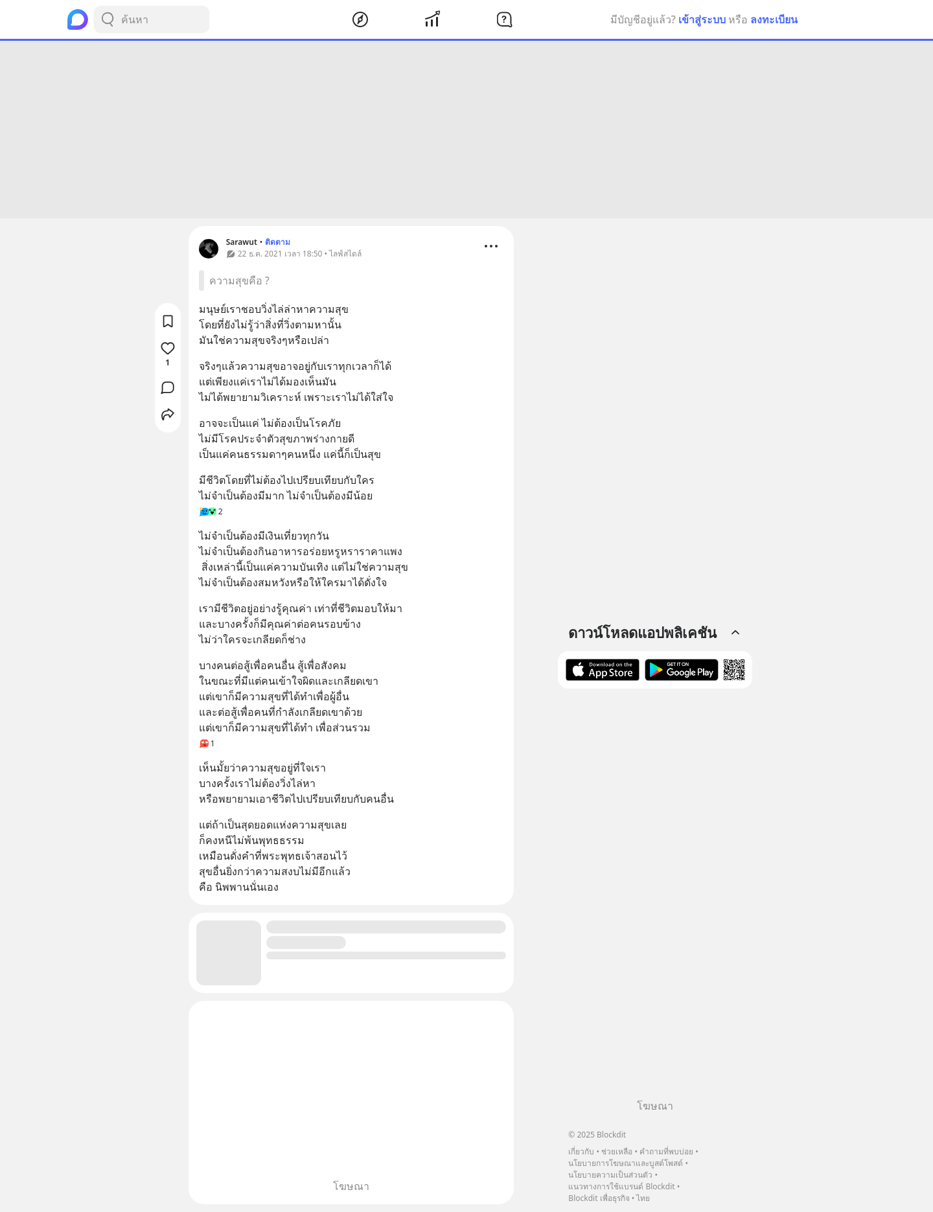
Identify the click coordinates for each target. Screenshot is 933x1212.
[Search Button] (107, 19)
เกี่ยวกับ (581, 1151)
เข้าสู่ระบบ (702, 19)
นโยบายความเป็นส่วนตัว (610, 1174)
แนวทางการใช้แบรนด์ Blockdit (621, 1186)
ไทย (643, 1198)
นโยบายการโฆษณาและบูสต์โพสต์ (625, 1163)
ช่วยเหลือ (616, 1151)
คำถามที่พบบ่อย (666, 1151)
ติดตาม (277, 241)
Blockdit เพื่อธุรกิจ (598, 1198)
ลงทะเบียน (774, 19)
